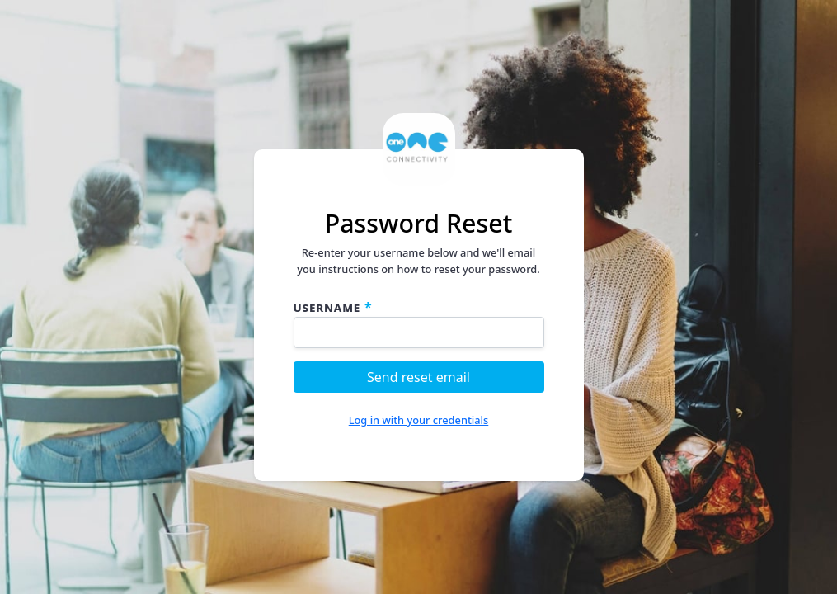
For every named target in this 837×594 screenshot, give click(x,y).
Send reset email (418, 377)
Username (327, 307)
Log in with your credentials (419, 419)
